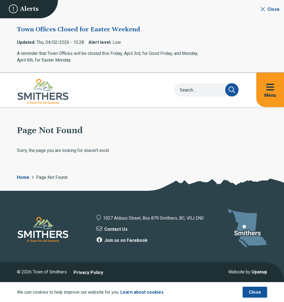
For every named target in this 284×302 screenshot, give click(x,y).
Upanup (259, 272)
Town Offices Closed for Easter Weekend (78, 30)
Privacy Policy (88, 272)
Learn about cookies (142, 292)
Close (255, 292)
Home (23, 177)
